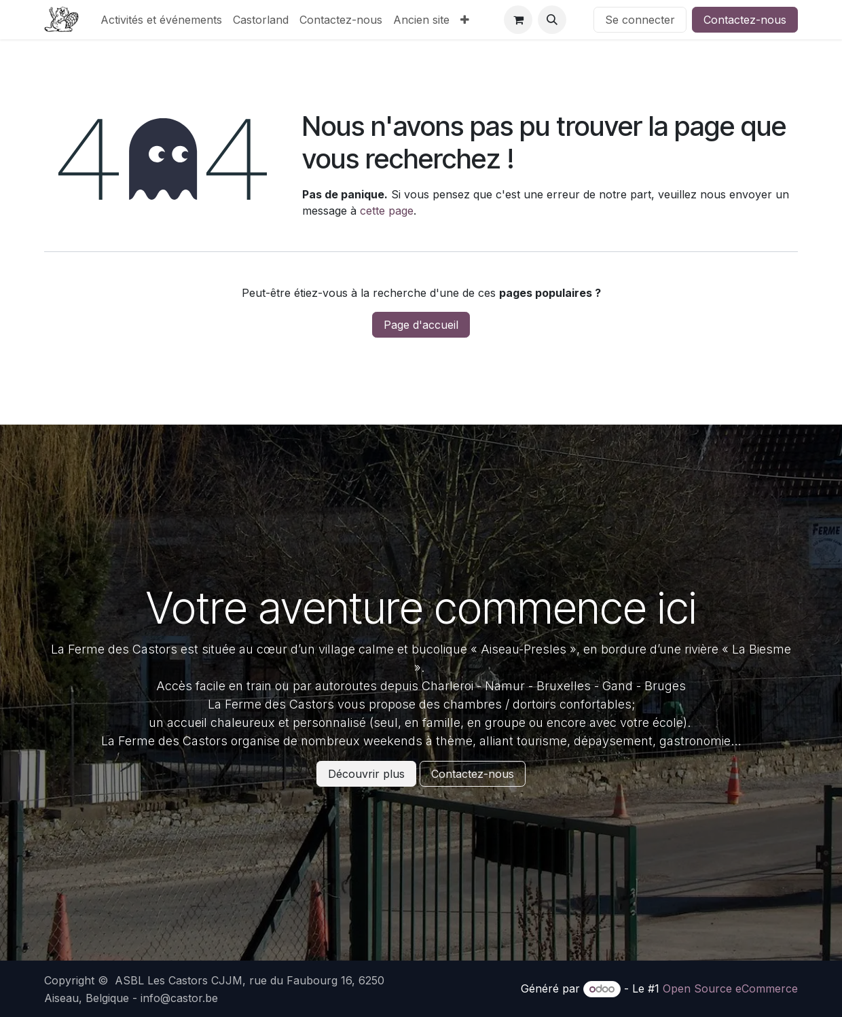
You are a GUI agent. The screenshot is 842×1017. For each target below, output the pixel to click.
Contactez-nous (744, 19)
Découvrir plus (366, 774)
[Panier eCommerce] (518, 19)
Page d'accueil (421, 325)
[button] (552, 19)
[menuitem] (161, 19)
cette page (387, 210)
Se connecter (640, 19)
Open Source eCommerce (730, 988)
